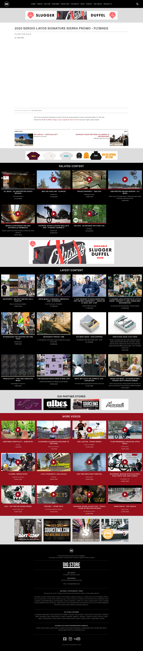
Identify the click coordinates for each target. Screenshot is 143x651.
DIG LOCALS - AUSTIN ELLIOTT (46, 134)
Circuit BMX (45, 628)
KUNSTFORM (55, 616)
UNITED (83, 618)
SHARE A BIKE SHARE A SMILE (71, 618)
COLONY (71, 614)
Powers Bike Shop (88, 628)
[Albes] (57, 404)
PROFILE (89, 616)
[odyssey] (71, 15)
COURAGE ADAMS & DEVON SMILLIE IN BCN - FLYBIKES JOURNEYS (53, 227)
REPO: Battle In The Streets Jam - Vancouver (89, 379)
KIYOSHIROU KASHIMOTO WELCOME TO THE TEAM (53, 442)
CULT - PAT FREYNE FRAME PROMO (18, 506)
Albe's (38, 628)
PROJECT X (108, 4)
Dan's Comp (54, 628)
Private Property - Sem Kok (89, 191)
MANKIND (69, 616)
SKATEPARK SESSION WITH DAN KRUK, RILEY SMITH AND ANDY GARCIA (125, 475)
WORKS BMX (95, 618)
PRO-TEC (100, 616)
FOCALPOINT (97, 614)
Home (33, 4)
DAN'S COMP (88, 614)
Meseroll (77, 628)
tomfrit (71, 644)
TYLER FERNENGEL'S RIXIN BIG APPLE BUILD (125, 442)
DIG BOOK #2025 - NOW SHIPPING (89, 337)
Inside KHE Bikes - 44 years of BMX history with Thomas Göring (125, 379)
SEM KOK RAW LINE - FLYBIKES (54, 191)
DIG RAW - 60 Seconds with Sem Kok (89, 226)
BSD (52, 614)
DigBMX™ (82, 556)
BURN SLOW (58, 614)
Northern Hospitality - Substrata (18, 442)
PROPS (95, 616)
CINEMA (65, 614)
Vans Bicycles (80, 630)
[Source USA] (85, 404)
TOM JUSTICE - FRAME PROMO (89, 442)
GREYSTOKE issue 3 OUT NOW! (125, 337)
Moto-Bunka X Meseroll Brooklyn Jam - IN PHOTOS (53, 300)
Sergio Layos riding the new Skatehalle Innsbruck (18, 227)
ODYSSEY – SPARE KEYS (53, 506)
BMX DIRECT (46, 614)
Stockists (75, 4)
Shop (83, 4)
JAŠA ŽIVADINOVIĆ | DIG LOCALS (54, 474)
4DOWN (102, 618)
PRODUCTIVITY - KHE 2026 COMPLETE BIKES (18, 379)
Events (89, 4)
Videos (40, 4)
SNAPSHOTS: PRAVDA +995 (53, 337)
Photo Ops (65, 4)
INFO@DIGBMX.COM (74, 583)
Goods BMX (69, 628)
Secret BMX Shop (100, 628)
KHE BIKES (43, 616)
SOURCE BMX (47, 618)
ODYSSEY (82, 616)
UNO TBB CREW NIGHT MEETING (89, 474)
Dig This (47, 4)
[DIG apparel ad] (71, 155)
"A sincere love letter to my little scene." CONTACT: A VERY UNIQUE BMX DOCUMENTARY (125, 301)
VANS (88, 618)
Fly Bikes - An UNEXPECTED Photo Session (18, 192)
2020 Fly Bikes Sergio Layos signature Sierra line (59, 120)
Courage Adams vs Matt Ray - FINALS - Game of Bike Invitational (89, 507)
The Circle (98, 4)
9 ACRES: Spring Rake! (18, 474)
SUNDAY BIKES (56, 618)
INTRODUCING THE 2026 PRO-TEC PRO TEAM (18, 338)
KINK (48, 616)
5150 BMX (62, 628)
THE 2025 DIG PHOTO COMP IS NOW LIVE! (53, 379)
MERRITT (76, 616)
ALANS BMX (38, 614)
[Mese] (114, 404)
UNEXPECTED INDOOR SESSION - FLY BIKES (125, 192)
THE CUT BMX (79, 614)
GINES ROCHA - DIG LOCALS (125, 506)
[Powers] (28, 404)
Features (55, 4)
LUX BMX (62, 616)
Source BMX (62, 630)
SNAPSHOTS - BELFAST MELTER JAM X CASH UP (18, 300)
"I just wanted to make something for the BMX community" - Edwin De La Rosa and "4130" (89, 301)
